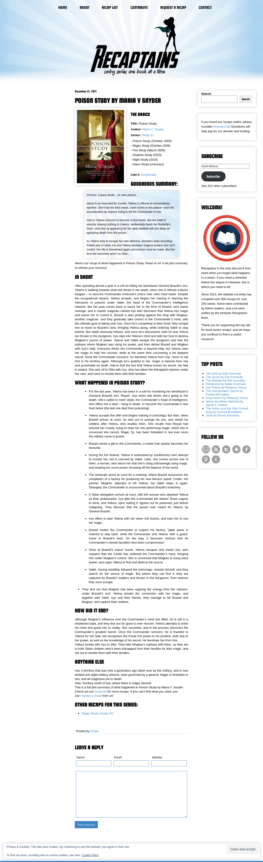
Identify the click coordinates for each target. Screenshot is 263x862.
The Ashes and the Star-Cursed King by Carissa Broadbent (227, 410)
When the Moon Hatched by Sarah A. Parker (224, 403)
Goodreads (148, 174)
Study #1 (148, 135)
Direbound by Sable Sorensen (226, 384)
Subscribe (213, 176)
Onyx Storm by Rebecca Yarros (227, 398)
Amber (94, 731)
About (84, 7)
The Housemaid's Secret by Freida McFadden (224, 392)
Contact (205, 7)
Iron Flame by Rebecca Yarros (226, 387)
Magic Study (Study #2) (97, 713)
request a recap (91, 695)
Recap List (110, 7)
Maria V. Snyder (153, 129)
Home (62, 7)
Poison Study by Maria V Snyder (118, 100)
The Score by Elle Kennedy (224, 377)
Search (206, 93)
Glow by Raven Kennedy (222, 415)
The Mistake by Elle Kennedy (225, 380)
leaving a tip (221, 126)
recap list (101, 691)
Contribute (139, 7)
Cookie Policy (90, 855)
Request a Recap (173, 7)
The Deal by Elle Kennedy (223, 373)
